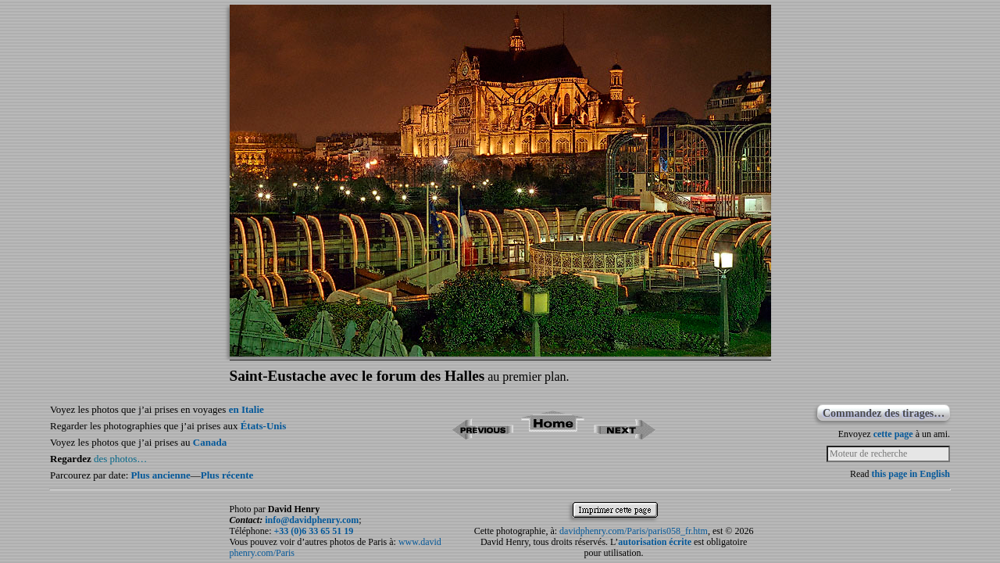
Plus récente (227, 475)
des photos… (120, 458)
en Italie (246, 409)
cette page (893, 434)
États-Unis (264, 426)
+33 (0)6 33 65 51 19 (313, 530)
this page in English (911, 473)
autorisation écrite (654, 541)
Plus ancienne (161, 475)
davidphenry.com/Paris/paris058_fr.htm (633, 530)
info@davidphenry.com (312, 520)
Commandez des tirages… (884, 413)
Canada (210, 442)
